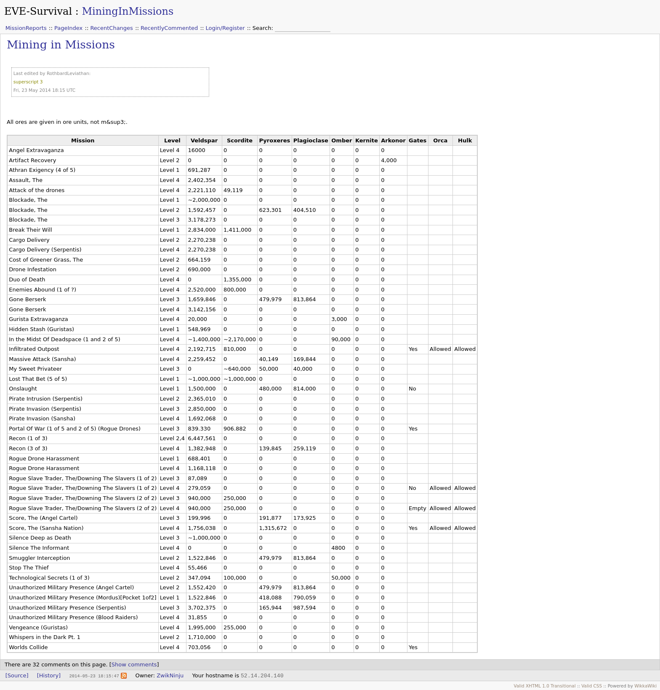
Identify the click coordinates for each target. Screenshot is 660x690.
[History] (49, 675)
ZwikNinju (170, 675)
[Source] (17, 675)
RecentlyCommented (169, 28)
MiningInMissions (127, 11)
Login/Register (225, 28)
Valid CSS (591, 685)
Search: (264, 28)
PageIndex (68, 28)
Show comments (134, 664)
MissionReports (26, 28)
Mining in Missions (61, 44)
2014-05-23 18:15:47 (94, 676)
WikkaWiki (645, 685)
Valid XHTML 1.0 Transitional (545, 685)
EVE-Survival (38, 11)
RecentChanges (111, 28)
